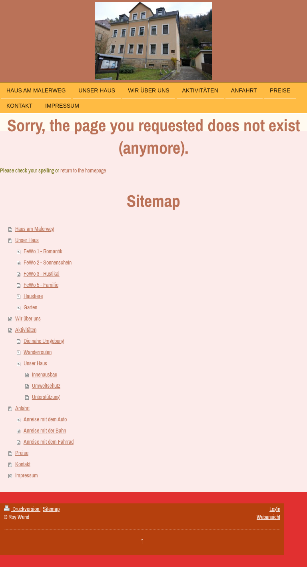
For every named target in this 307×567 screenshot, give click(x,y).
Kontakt (22, 464)
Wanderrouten (38, 352)
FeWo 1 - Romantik (43, 251)
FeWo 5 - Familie (41, 285)
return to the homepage (83, 170)
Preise (21, 453)
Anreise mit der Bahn (45, 430)
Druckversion (22, 509)
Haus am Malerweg (34, 229)
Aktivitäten (25, 330)
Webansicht (268, 517)
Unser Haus (27, 240)
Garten (30, 307)
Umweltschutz (46, 386)
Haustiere (33, 296)
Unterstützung (46, 397)
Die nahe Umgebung (44, 341)
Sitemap (51, 509)
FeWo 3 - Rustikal (42, 273)
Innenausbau (44, 374)
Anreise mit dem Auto (45, 419)
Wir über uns (28, 318)
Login (274, 509)
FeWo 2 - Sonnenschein (48, 262)
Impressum (26, 475)
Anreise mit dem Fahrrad (49, 442)
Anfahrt (22, 408)
